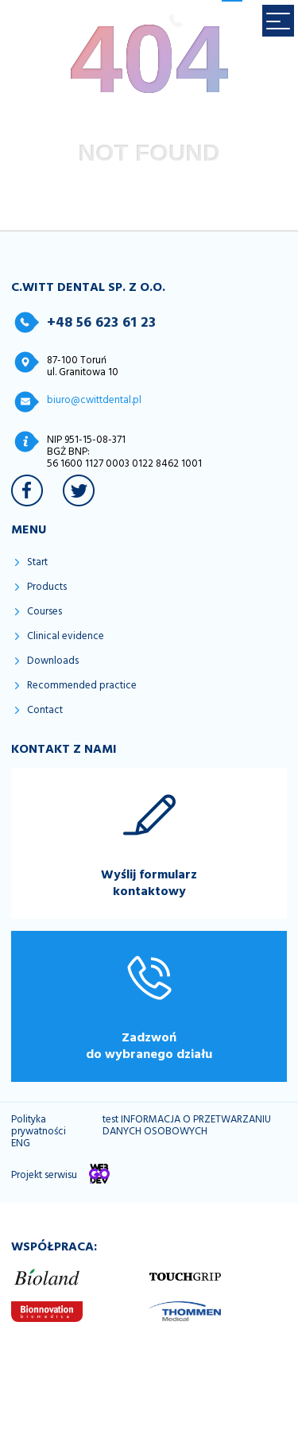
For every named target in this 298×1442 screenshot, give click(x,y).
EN (232, 23)
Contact (45, 710)
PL (208, 23)
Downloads (53, 661)
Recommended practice (82, 686)
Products (47, 587)
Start (37, 562)
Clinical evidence (65, 636)
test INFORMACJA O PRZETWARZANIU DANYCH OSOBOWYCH (187, 1126)
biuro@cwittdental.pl (94, 400)
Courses (44, 612)
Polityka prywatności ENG (38, 1131)
